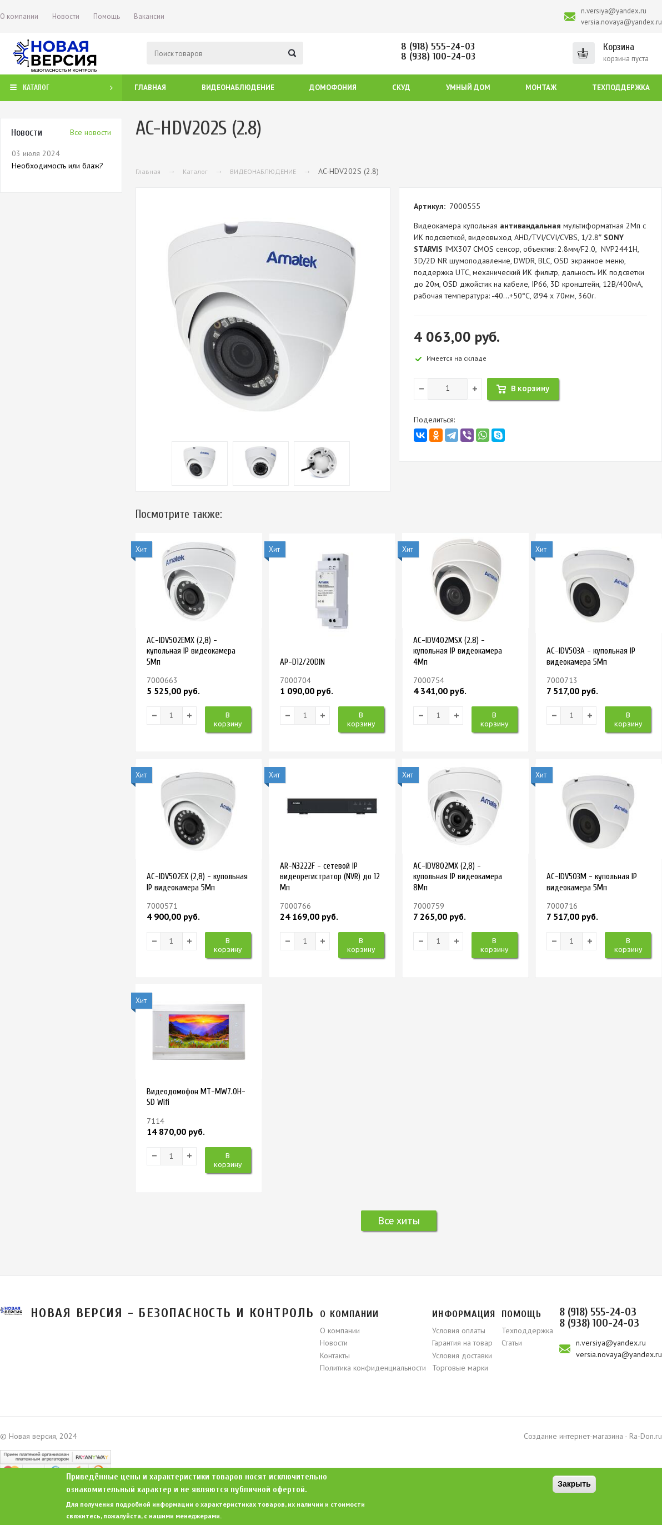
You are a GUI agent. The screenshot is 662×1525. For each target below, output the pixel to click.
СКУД (401, 87)
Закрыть (574, 1483)
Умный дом (468, 87)
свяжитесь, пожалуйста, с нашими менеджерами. (144, 1516)
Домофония (333, 87)
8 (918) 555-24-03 (438, 46)
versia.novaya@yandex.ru (621, 22)
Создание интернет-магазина (573, 1436)
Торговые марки (460, 1368)
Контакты (335, 1355)
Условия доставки (462, 1355)
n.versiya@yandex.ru (613, 11)
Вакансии (149, 16)
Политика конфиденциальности (373, 1368)
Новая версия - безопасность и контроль (172, 1312)
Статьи (511, 1343)
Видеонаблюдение (238, 87)
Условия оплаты (458, 1330)
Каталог (195, 171)
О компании (19, 16)
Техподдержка (621, 87)
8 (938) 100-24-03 (438, 56)
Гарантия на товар (462, 1343)
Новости (65, 16)
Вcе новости (90, 132)
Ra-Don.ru (645, 1436)
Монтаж (540, 87)
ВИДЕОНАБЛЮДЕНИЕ (263, 171)
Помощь (106, 16)
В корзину (228, 719)
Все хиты (399, 1220)
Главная (150, 87)
